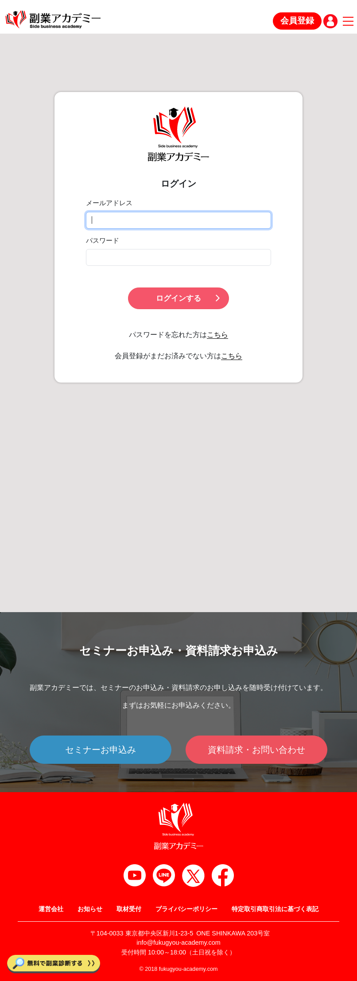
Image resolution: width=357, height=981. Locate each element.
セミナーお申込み (100, 750)
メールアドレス (109, 203)
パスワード (102, 240)
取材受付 (128, 908)
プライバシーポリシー (186, 908)
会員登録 (297, 20)
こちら (217, 334)
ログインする (188, 298)
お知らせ (90, 908)
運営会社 (51, 908)
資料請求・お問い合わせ (256, 750)
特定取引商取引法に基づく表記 (275, 908)
